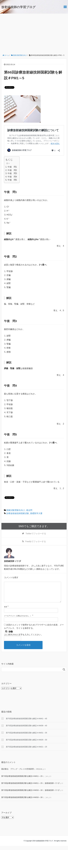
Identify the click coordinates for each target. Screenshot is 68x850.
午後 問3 (12, 173)
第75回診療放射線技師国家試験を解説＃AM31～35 (26, 737)
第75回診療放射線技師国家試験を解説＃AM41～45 (26, 723)
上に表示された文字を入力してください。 (23, 639)
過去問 (29, 510)
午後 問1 (12, 167)
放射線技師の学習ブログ (18, 7)
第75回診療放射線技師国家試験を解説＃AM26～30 (26, 744)
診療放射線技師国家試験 (17, 513)
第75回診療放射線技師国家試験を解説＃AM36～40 (26, 730)
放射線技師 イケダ (52, 787)
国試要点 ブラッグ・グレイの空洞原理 (17, 773)
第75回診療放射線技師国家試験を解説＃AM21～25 (26, 751)
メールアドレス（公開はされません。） (18, 620)
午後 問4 (12, 177)
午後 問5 (12, 180)
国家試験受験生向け (15, 510)
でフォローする (35, 533)
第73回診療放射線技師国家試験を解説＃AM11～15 (21, 780)
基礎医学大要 (36, 513)
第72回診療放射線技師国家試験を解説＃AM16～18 (21, 794)
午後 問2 (12, 170)
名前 (5, 611)
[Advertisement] (34, 33)
